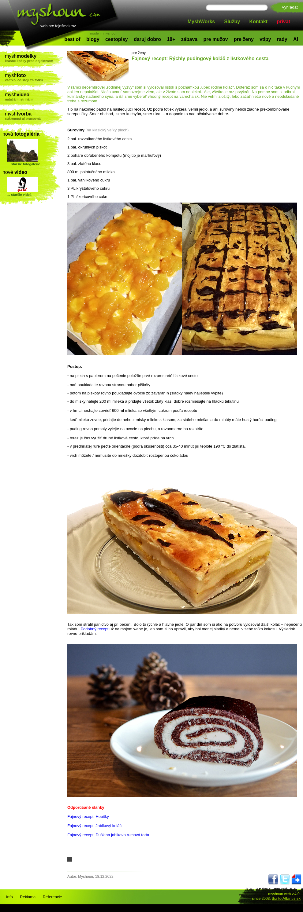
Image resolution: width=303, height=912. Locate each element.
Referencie (52, 897)
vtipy (265, 39)
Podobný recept (94, 629)
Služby (232, 21)
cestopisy (116, 39)
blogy (92, 39)
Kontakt (258, 21)
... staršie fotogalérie (23, 164)
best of (72, 39)
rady (282, 39)
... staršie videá (19, 194)
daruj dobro (147, 39)
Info (9, 897)
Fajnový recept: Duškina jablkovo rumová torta (108, 835)
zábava (189, 39)
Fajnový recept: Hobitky (88, 816)
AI (295, 39)
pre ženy (244, 39)
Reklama (28, 897)
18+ (171, 39)
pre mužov (216, 39)
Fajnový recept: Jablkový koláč (94, 825)
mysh (34, 58)
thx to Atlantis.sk (286, 898)
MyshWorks (201, 21)
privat (283, 21)
